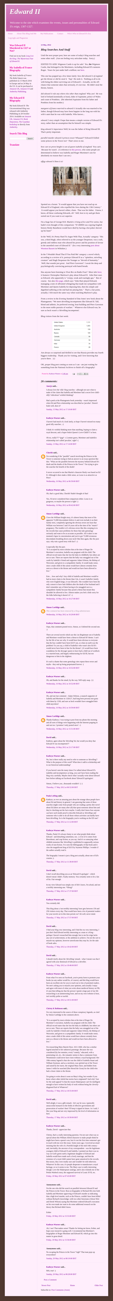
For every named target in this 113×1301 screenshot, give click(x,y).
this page (59, 281)
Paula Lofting (52, 796)
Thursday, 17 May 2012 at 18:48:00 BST (62, 965)
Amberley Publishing (18, 92)
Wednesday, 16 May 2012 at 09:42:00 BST (62, 505)
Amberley (13, 127)
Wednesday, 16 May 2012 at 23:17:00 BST (62, 747)
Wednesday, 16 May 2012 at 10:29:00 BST (62, 615)
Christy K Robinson (54, 1008)
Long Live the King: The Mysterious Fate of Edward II (22, 58)
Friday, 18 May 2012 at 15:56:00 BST (61, 1240)
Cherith (49, 453)
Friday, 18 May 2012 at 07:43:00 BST (61, 1176)
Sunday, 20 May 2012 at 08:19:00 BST (61, 1258)
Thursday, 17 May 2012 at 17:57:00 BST (62, 918)
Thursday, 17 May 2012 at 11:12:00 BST (62, 822)
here (82, 70)
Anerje (49, 386)
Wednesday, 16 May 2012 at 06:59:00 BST (62, 481)
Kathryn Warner (53, 418)
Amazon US (25, 89)
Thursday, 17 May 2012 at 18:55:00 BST (62, 1091)
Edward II (25, 11)
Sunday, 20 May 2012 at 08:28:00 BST (61, 1274)
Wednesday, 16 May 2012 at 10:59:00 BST (62, 708)
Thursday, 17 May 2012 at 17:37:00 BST (62, 891)
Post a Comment (50, 1280)
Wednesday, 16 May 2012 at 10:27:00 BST (62, 599)
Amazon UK (14, 89)
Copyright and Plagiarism (18, 38)
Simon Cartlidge (53, 514)
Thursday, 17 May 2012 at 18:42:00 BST (62, 947)
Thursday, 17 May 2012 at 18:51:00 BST (62, 1000)
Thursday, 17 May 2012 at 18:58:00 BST (62, 1117)
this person (76, 149)
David (48, 737)
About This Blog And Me (26, 34)
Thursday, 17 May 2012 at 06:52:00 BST (62, 787)
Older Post (99, 1285)
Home (10, 34)
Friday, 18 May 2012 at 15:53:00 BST (61, 1216)
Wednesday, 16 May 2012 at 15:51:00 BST (62, 729)
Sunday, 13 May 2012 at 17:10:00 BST (61, 409)
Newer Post (45, 1285)
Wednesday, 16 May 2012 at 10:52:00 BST (62, 668)
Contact (60, 34)
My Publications (46, 34)
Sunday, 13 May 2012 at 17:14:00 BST (61, 444)
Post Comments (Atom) (60, 1290)
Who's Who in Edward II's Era (79, 34)
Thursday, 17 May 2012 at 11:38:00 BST (62, 862)
